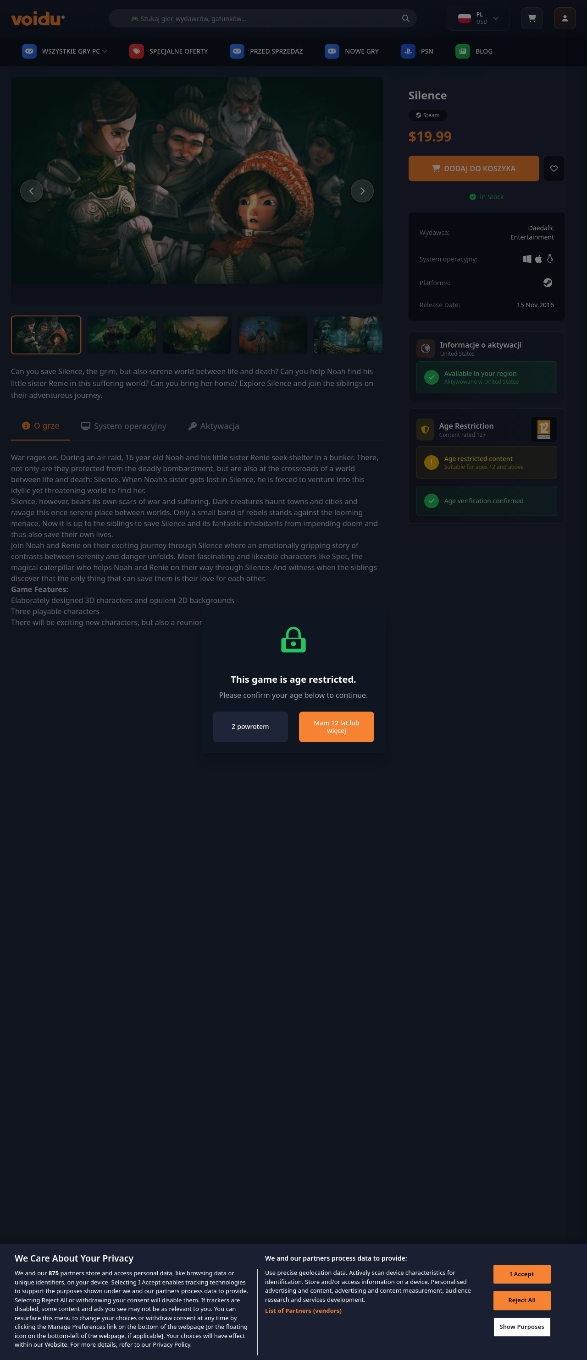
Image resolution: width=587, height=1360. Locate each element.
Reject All (521, 1307)
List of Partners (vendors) (303, 1317)
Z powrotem (250, 726)
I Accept (521, 1281)
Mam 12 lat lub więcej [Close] (336, 726)
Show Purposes (521, 1334)
